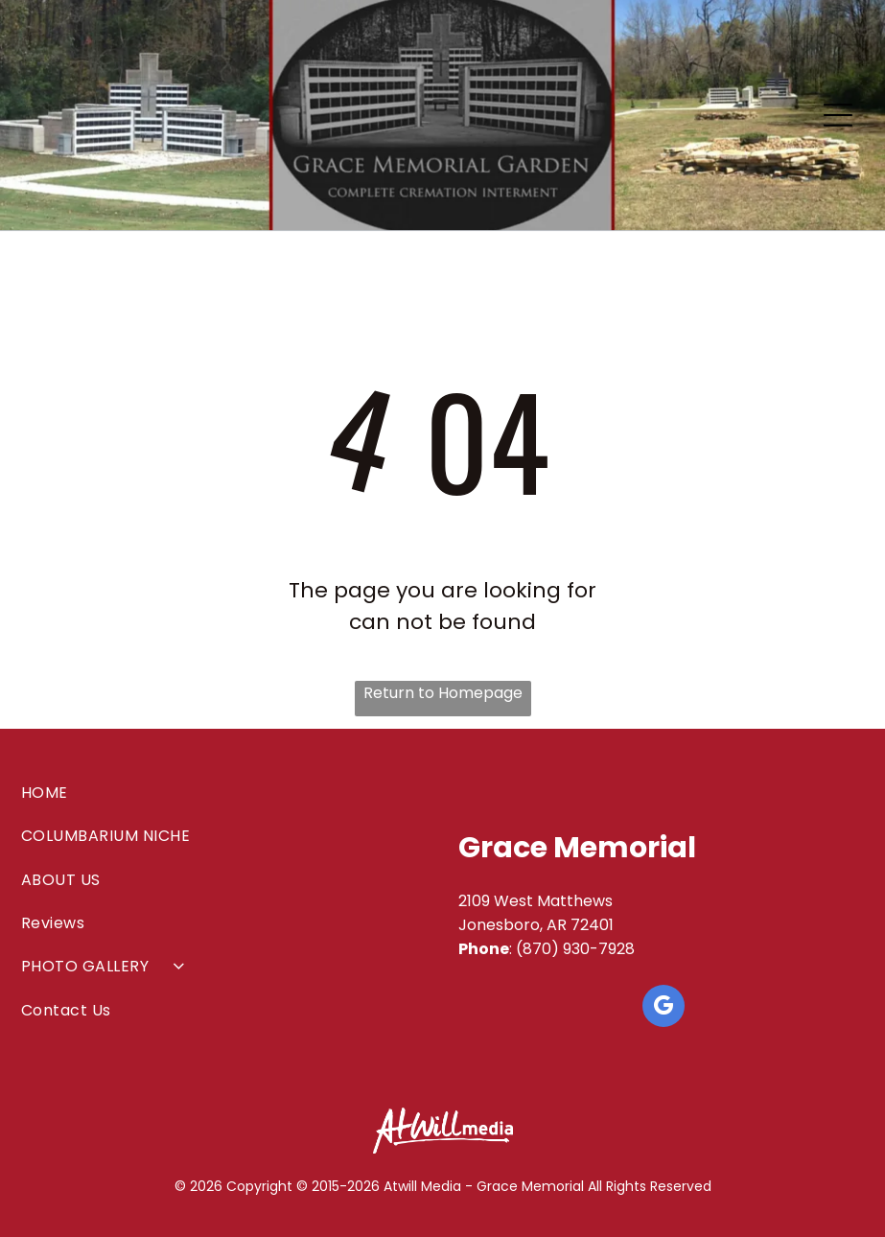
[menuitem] (221, 792)
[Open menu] (838, 115)
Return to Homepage (443, 693)
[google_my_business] (663, 1008)
